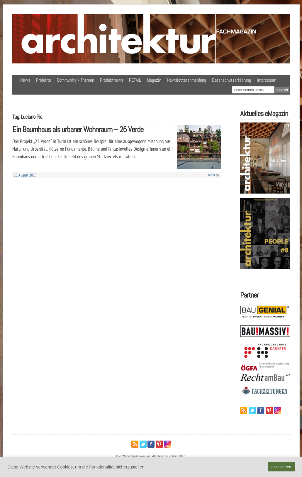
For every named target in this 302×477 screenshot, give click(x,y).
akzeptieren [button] (281, 467)
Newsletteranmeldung (186, 80)
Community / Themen (75, 80)
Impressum (266, 80)
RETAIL (135, 80)
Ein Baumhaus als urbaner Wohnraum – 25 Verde (77, 129)
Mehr (211, 175)
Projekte (43, 80)
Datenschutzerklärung (231, 80)
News (25, 80)
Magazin (154, 80)
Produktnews (111, 80)
